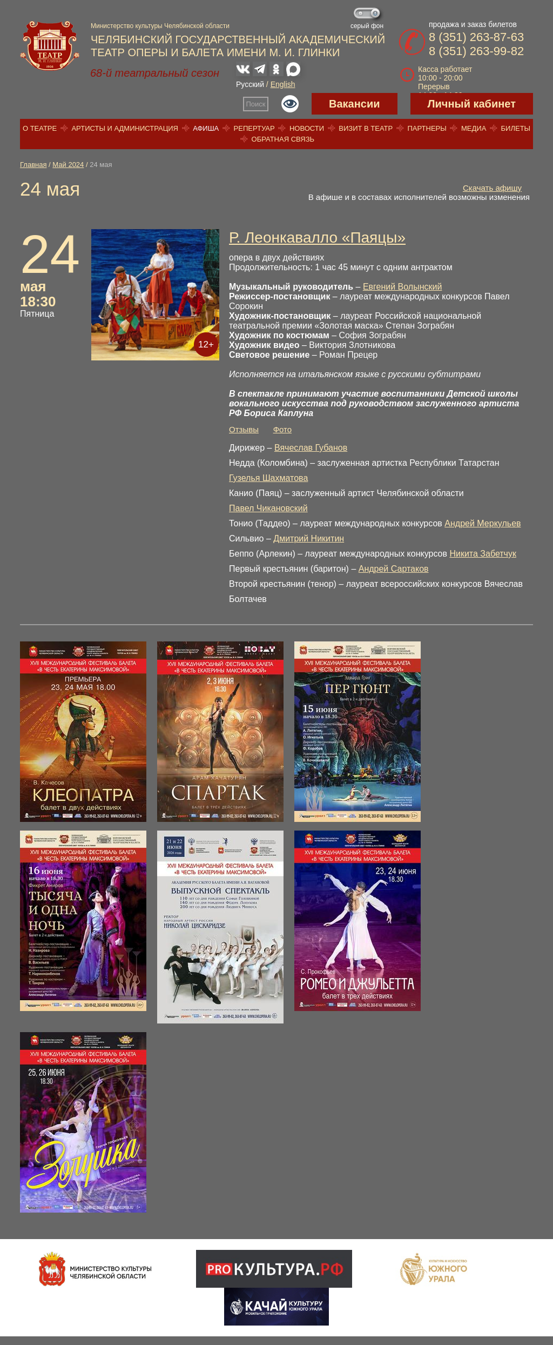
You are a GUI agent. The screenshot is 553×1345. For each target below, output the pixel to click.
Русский (250, 84)
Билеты (516, 128)
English (283, 84)
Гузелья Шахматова (268, 478)
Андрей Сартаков (394, 568)
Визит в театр (366, 128)
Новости (306, 128)
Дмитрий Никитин (308, 538)
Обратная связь (283, 139)
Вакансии (354, 104)
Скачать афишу (492, 187)
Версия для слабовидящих (290, 103)
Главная (33, 164)
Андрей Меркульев (482, 523)
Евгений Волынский (402, 286)
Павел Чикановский (268, 508)
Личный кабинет (472, 104)
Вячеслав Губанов (310, 447)
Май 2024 (68, 164)
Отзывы (244, 429)
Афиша (206, 128)
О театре (40, 128)
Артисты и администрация (124, 128)
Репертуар (254, 128)
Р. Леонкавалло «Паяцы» (317, 237)
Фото (282, 429)
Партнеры (426, 128)
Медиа (473, 128)
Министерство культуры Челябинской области (160, 26)
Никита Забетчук (482, 553)
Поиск (256, 104)
